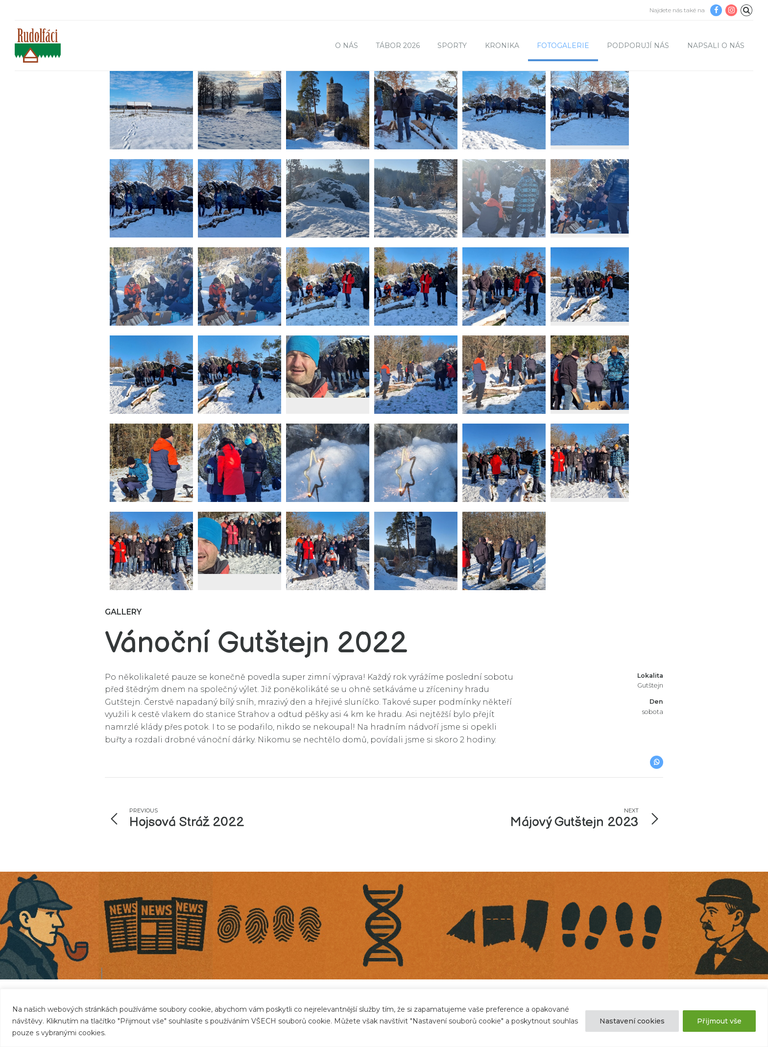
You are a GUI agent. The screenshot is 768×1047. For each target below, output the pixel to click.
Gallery (123, 641)
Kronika (502, 45)
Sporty (452, 45)
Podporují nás (638, 45)
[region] (384, 1018)
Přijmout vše (719, 1021)
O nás (346, 45)
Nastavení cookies (632, 1021)
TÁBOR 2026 (398, 45)
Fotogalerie (563, 45)
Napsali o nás (715, 45)
